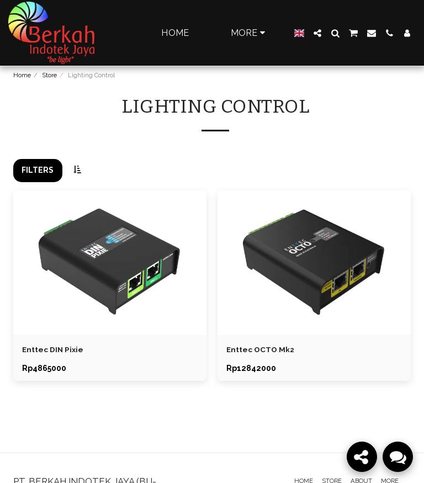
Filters (38, 170)
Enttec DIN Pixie (53, 349)
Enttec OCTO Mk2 (260, 349)
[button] (317, 33)
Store (49, 75)
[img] (109, 263)
